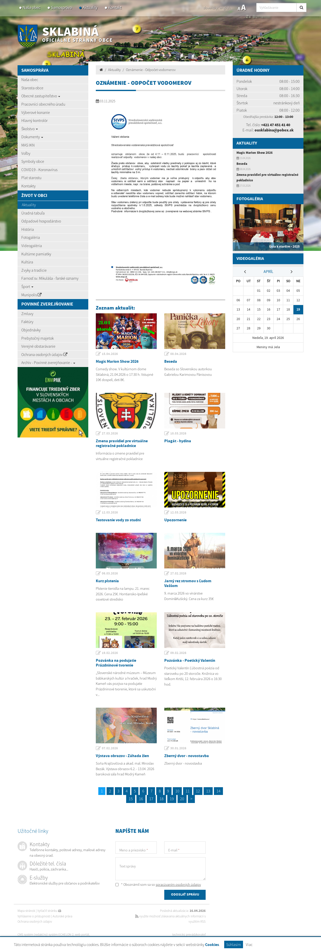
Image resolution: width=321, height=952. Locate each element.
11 (188, 791)
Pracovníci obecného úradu (43, 104)
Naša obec (31, 7)
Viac (249, 944)
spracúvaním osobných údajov (178, 884)
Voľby (25, 153)
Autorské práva (62, 916)
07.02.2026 (110, 748)
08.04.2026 (179, 354)
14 (218, 791)
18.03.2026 (179, 433)
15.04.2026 (110, 354)
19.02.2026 (110, 653)
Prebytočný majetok (37, 338)
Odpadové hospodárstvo (41, 221)
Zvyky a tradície (34, 270)
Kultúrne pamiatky (36, 253)
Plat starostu (31, 177)
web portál (82, 934)
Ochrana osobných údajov (44, 354)
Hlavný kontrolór (34, 120)
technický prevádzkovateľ (189, 934)
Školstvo (29, 128)
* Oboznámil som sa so (158, 884)
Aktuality (90, 7)
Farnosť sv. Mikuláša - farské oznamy (49, 278)
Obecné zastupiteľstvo (40, 95)
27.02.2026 (179, 573)
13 (208, 791)
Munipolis (31, 294)
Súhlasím (233, 944)
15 (131, 798)
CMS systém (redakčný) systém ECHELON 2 (46, 934)
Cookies (212, 944)
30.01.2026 (179, 748)
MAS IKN (28, 145)
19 (172, 798)
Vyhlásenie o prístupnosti (34, 916)
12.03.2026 (110, 512)
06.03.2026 (110, 573)
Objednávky (31, 329)
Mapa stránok (26, 911)
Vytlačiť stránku (49, 911)
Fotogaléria (30, 237)
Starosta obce (32, 87)
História (27, 229)
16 (141, 798)
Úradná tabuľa (33, 212)
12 (198, 791)
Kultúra (27, 261)
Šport (27, 286)
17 (151, 798)
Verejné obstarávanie (38, 346)
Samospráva (61, 7)
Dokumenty (32, 136)
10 (177, 791)
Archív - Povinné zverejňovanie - (48, 362)
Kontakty (28, 185)
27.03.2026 (110, 433)
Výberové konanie (35, 112)
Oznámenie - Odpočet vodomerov (151, 69)
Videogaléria (31, 245)
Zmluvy (27, 313)
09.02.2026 (179, 653)
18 (161, 798)
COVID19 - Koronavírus (39, 169)
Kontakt (114, 7)
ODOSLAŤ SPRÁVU (185, 895)
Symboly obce (32, 161)
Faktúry (27, 321)
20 (182, 798)
